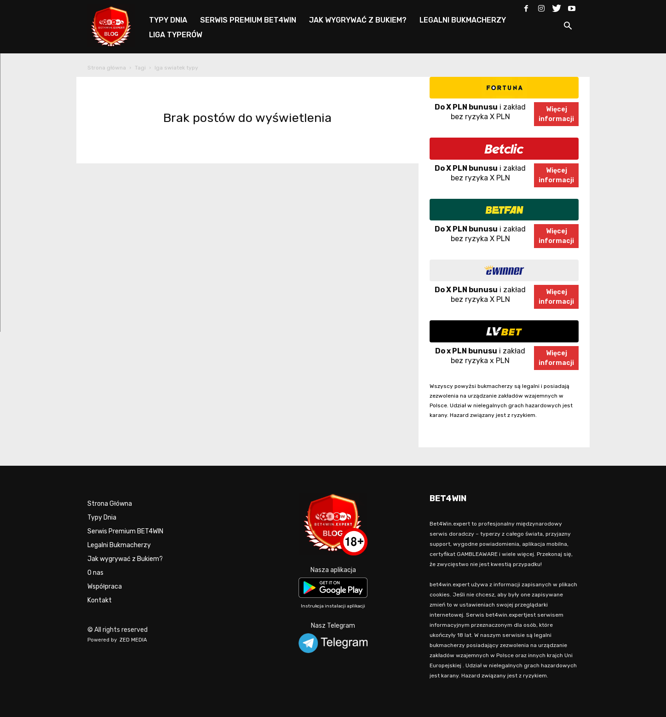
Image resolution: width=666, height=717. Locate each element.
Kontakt (99, 600)
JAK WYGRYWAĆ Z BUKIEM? (358, 20)
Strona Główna (109, 504)
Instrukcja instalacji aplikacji (333, 606)
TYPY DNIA (168, 20)
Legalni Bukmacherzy (119, 545)
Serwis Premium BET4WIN (125, 531)
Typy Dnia (101, 517)
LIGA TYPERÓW (175, 34)
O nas (95, 573)
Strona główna (106, 67)
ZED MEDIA (133, 640)
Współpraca (104, 586)
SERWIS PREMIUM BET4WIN (248, 20)
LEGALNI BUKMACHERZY (462, 20)
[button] (568, 27)
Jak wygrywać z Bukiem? (125, 559)
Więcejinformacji (556, 114)
